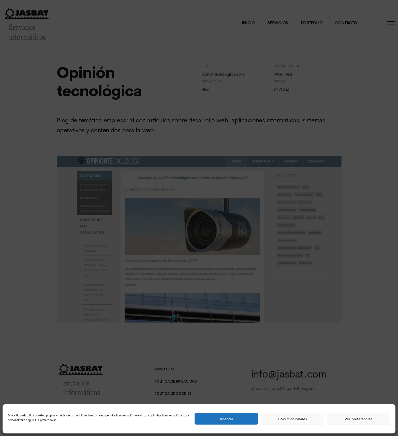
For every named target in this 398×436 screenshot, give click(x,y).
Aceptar (226, 418)
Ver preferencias (359, 418)
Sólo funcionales (292, 418)
